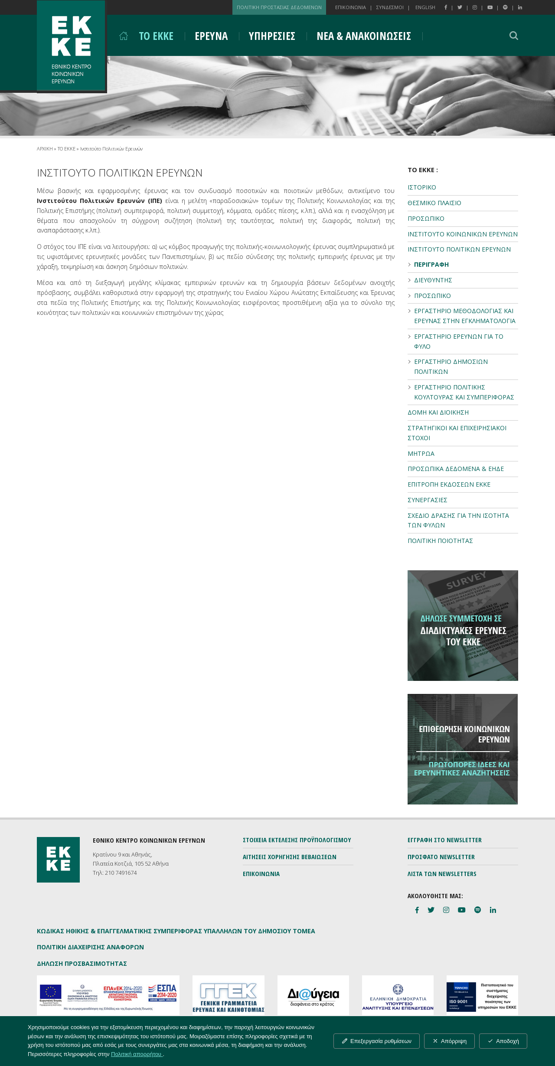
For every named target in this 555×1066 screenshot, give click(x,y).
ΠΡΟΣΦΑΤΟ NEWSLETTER (441, 856)
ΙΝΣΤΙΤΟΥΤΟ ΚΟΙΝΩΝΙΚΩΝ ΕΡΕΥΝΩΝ (463, 234)
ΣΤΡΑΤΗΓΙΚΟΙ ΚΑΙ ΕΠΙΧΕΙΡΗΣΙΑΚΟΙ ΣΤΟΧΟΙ (457, 433)
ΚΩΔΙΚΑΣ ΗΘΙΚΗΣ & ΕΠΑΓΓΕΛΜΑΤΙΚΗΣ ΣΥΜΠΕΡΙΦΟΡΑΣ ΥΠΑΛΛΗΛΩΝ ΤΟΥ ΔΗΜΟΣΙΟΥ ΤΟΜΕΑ (176, 931)
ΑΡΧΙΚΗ (45, 148)
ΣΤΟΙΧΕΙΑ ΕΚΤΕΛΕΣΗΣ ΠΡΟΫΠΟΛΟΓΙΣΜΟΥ (297, 839)
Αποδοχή (503, 1041)
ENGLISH (425, 7)
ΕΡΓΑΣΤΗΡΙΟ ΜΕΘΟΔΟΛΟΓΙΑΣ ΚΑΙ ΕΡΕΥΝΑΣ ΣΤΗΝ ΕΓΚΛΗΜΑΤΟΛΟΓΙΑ (465, 316)
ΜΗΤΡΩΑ (421, 453)
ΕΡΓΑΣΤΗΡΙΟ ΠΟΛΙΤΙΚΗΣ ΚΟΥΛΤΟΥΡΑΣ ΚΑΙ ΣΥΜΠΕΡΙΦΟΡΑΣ (464, 392)
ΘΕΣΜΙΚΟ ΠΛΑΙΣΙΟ (434, 203)
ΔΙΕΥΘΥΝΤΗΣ (433, 280)
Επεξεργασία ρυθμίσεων (376, 1041)
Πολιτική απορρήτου (137, 1054)
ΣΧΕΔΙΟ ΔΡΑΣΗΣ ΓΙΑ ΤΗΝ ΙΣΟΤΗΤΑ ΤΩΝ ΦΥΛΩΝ (458, 520)
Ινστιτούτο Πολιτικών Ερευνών (111, 148)
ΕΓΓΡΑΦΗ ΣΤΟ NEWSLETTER (445, 839)
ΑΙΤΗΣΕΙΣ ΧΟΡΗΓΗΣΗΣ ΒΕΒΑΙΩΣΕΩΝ (289, 856)
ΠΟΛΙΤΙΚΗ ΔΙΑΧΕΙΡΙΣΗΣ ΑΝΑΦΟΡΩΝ (90, 947)
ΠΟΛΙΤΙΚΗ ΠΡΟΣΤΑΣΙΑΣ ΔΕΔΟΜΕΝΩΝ (279, 7)
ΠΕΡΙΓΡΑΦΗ (431, 264)
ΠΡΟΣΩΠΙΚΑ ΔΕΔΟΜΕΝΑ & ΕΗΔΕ (456, 468)
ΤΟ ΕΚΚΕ (156, 35)
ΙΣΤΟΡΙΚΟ (422, 187)
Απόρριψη (449, 1041)
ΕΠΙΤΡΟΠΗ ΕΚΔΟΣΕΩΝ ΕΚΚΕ (449, 484)
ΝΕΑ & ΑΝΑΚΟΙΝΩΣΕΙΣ (364, 35)
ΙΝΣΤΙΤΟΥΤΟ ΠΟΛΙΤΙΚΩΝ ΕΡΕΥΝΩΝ (459, 249)
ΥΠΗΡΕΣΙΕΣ (272, 35)
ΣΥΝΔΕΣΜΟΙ (390, 7)
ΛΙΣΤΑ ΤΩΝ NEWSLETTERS (442, 873)
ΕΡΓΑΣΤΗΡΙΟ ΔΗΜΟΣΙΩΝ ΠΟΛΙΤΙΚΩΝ (451, 366)
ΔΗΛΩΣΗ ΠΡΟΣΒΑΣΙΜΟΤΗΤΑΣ (82, 963)
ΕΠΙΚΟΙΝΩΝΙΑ (350, 7)
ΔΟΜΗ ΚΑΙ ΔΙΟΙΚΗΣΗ (438, 412)
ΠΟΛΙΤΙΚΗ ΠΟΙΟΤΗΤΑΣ (440, 540)
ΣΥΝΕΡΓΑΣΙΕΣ (427, 500)
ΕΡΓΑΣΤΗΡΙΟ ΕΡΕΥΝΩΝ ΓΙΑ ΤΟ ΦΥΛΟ (458, 341)
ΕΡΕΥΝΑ (211, 35)
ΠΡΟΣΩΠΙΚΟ (426, 218)
